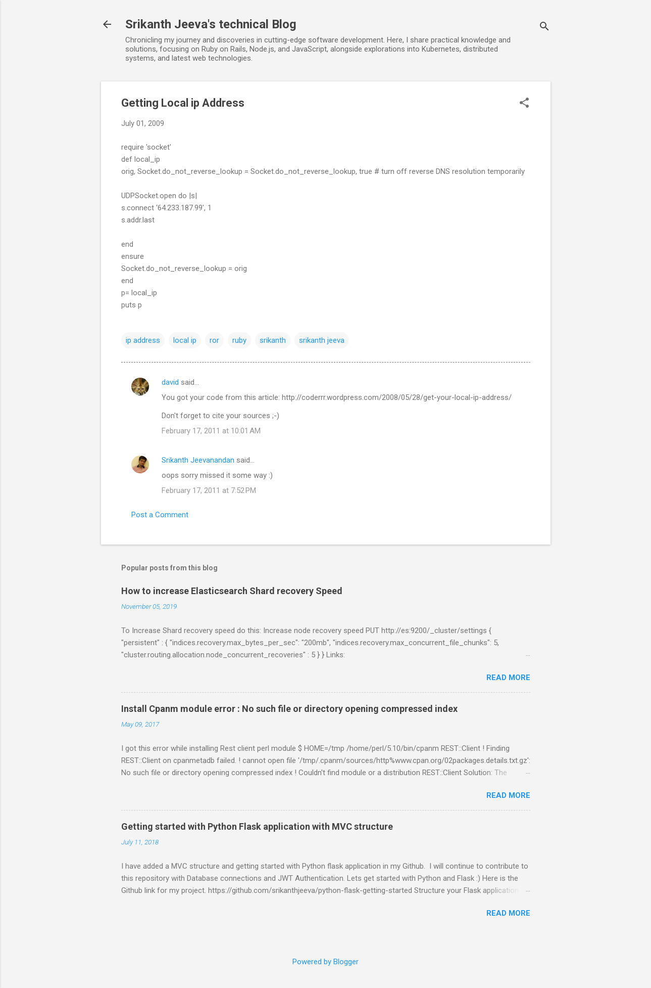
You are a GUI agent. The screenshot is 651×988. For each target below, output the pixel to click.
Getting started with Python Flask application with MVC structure (257, 826)
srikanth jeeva (321, 340)
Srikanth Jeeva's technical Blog (210, 24)
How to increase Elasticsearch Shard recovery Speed (231, 591)
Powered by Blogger (325, 961)
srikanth (273, 340)
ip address (143, 340)
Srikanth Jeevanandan (198, 460)
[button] (524, 104)
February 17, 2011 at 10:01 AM (211, 430)
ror (214, 340)
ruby (239, 340)
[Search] (544, 27)
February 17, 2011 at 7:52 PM (209, 490)
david (170, 382)
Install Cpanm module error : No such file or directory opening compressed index (289, 708)
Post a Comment (159, 514)
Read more (508, 677)
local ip (184, 340)
